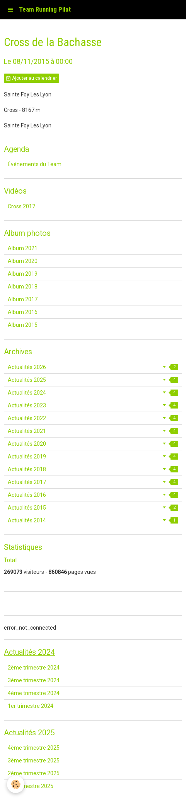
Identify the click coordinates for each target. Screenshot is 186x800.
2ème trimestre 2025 (34, 773)
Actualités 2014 (93, 520)
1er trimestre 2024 (30, 706)
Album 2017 (23, 299)
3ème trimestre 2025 (34, 760)
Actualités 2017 (93, 482)
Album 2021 (23, 248)
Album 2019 (23, 274)
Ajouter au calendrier (31, 78)
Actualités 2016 (93, 495)
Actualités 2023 (93, 405)
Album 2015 (23, 325)
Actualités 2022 (93, 418)
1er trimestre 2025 (30, 786)
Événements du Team (34, 164)
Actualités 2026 (93, 367)
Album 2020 (23, 261)
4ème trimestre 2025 (34, 748)
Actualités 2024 (93, 393)
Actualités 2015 (93, 508)
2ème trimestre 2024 (34, 667)
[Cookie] (15, 784)
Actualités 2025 (93, 380)
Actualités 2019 (93, 456)
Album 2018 (23, 286)
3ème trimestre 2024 (34, 680)
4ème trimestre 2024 (34, 693)
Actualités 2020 (93, 444)
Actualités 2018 (93, 469)
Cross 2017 (21, 206)
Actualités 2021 (93, 431)
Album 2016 (23, 312)
